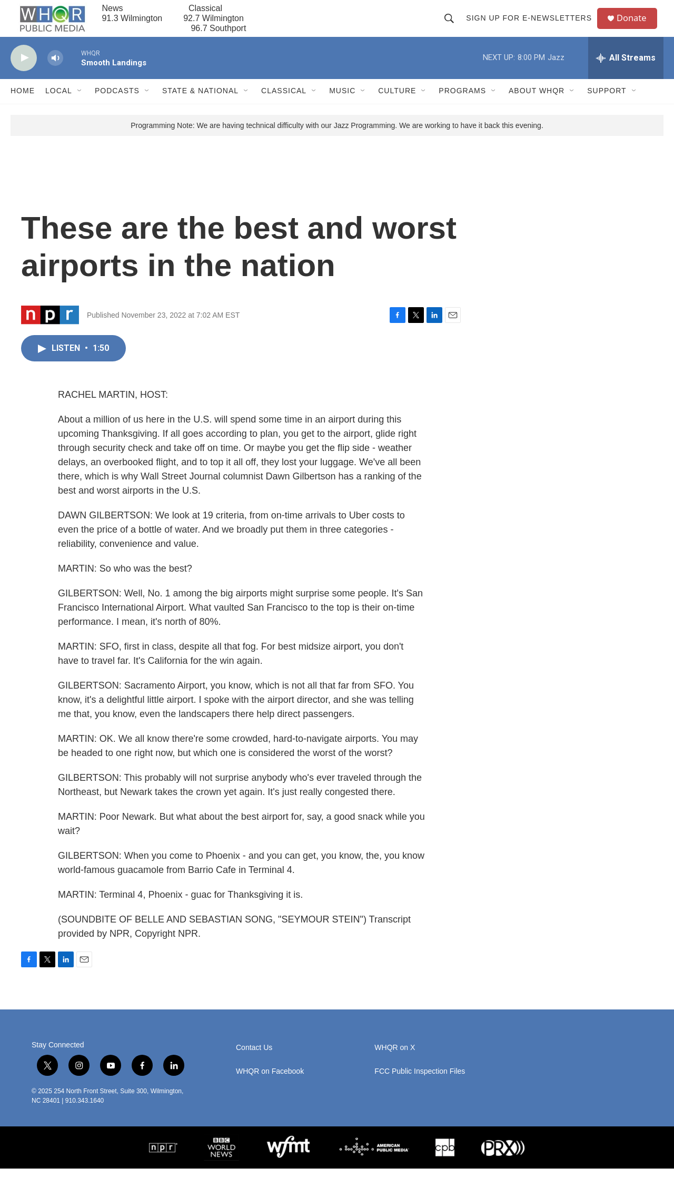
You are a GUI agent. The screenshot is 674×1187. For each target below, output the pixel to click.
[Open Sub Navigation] (80, 109)
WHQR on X (394, 1066)
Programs (462, 109)
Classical (283, 109)
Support (606, 109)
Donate (636, 27)
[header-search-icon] (453, 27)
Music (342, 109)
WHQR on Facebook (270, 1090)
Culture (397, 109)
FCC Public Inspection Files (419, 1090)
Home (23, 109)
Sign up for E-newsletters (533, 27)
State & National (200, 109)
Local (58, 109)
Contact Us (254, 1066)
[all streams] (625, 76)
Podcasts (117, 109)
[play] (23, 77)
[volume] (55, 77)
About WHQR (536, 109)
